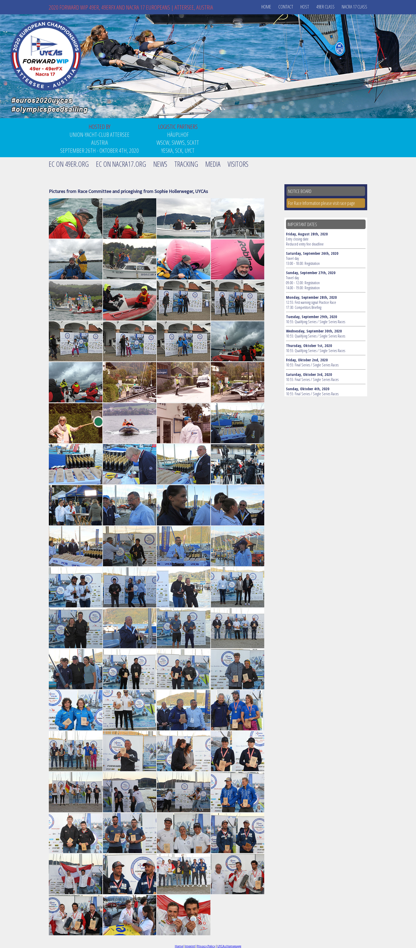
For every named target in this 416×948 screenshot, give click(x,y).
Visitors (238, 164)
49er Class (325, 6)
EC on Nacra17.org (121, 164)
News (160, 164)
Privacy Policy (206, 946)
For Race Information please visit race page (321, 203)
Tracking (186, 164)
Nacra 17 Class (354, 6)
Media (212, 164)
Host (304, 6)
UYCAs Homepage (229, 946)
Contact (285, 6)
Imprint (190, 946)
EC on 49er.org (69, 164)
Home (266, 6)
